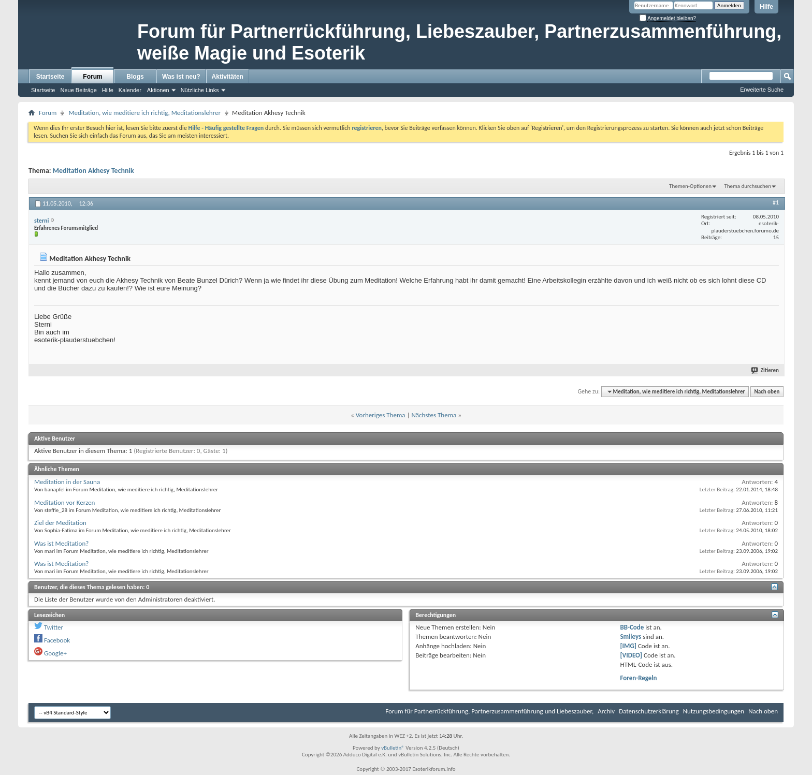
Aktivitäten (227, 76)
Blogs (134, 76)
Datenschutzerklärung (649, 711)
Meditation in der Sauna (67, 482)
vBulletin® (392, 747)
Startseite (50, 76)
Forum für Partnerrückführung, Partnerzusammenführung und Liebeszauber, (489, 711)
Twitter (53, 627)
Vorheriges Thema (380, 415)
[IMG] (628, 646)
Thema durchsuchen (747, 186)
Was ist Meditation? (61, 543)
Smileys (630, 636)
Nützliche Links (200, 90)
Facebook (57, 640)
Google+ (55, 653)
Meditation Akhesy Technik (93, 170)
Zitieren (765, 370)
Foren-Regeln (638, 678)
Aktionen (158, 90)
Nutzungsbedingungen (714, 711)
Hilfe (766, 6)
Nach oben (766, 391)
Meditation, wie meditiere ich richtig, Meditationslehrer (144, 112)
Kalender (130, 90)
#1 (776, 202)
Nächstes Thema (433, 415)
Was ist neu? (181, 76)
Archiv (606, 711)
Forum (92, 76)
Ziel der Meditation (60, 523)
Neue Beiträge (78, 90)
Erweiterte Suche (762, 89)
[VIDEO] (631, 655)
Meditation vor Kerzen (64, 502)
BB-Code (632, 627)
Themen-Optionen (690, 186)
